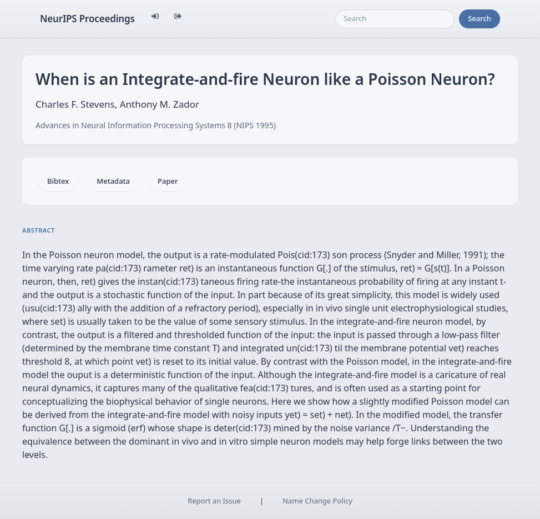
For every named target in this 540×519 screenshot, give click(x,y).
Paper (168, 181)
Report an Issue (214, 501)
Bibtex (58, 181)
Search (479, 18)
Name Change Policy (317, 501)
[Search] (395, 18)
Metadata (113, 181)
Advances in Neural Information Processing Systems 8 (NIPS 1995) (156, 125)
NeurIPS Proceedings (87, 18)
